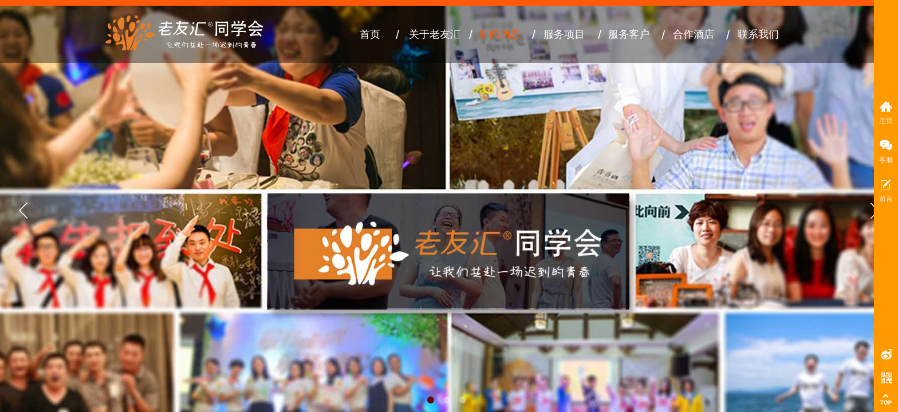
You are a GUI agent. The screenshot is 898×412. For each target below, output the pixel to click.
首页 (370, 34)
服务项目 (564, 34)
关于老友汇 (434, 34)
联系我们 (758, 34)
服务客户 (628, 34)
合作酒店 (693, 34)
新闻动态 (499, 34)
